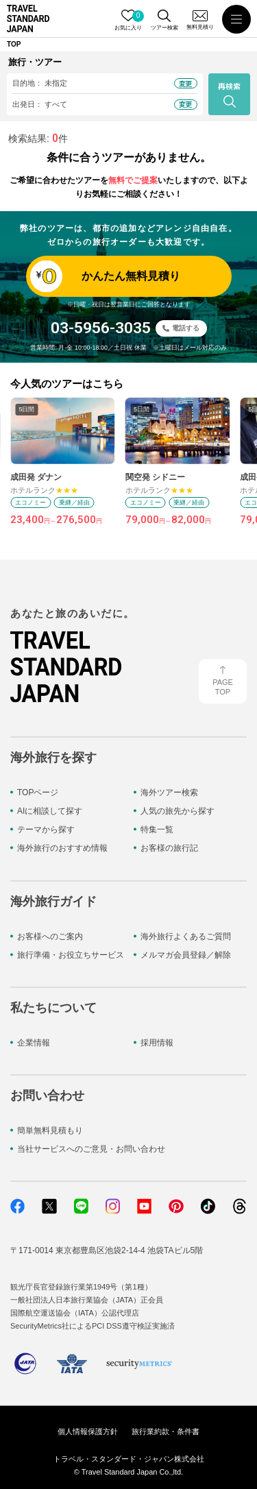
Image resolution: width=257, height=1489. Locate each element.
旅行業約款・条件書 (165, 1431)
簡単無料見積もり (50, 1130)
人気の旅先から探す (177, 811)
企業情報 (33, 1042)
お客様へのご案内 (50, 936)
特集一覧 (156, 829)
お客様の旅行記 (169, 848)
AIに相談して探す (49, 811)
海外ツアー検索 (169, 792)
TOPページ (37, 792)
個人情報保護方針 (88, 1431)
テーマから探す (46, 829)
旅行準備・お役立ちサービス (70, 954)
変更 (186, 83)
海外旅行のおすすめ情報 (62, 848)
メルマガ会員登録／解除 (185, 954)
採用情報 (156, 1042)
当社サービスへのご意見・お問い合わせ (91, 1149)
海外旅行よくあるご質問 (185, 936)
